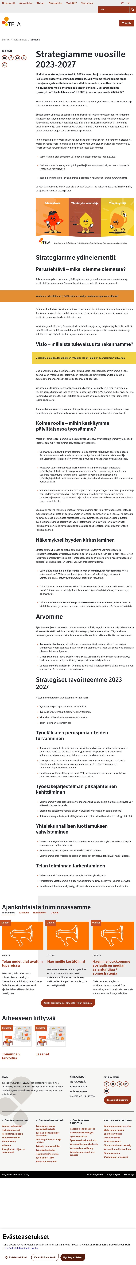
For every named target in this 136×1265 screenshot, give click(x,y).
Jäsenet (42, 1054)
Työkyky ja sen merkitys (48, 1146)
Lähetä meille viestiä (82, 1096)
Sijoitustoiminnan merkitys (117, 1126)
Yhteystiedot (87, 3)
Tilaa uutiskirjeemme (117, 1100)
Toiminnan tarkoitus (11, 1056)
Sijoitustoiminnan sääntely (117, 1145)
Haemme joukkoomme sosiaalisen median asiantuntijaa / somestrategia (111, 967)
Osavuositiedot (112, 1137)
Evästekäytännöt (95, 1174)
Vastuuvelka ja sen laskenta (84, 1144)
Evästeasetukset (16, 1257)
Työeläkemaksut (78, 1136)
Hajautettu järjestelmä (47, 1154)
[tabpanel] (68, 959)
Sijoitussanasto (112, 1153)
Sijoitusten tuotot (113, 1134)
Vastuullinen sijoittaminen (117, 1149)
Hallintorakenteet (11, 1130)
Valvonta (6, 1145)
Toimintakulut (9, 1141)
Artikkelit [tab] (24, 912)
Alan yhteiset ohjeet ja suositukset (13, 1150)
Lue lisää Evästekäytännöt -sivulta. (20, 1248)
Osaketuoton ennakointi (116, 1157)
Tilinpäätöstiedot (11, 1137)
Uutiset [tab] (55, 912)
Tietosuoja (129, 1174)
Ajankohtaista (26, 3)
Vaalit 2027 (71, 3)
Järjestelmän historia (46, 1161)
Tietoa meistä (8, 3)
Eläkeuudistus (55, 3)
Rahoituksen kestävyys (82, 1132)
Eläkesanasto (78, 1091)
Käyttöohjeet (113, 1174)
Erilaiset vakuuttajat (12, 1126)
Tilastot (40, 3)
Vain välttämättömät (45, 1257)
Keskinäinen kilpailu (12, 1134)
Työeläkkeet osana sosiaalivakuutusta (45, 1127)
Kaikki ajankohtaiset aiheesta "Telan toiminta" (68, 1003)
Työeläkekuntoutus (46, 1150)
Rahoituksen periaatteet (82, 1129)
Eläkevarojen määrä (114, 1130)
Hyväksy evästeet (72, 1257)
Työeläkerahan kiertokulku (83, 1140)
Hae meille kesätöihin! (66, 961)
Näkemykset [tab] (39, 912)
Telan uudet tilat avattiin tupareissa (22, 963)
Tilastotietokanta (112, 1141)
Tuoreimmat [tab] (8, 912)
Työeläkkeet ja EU (45, 1157)
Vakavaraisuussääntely (81, 1148)
